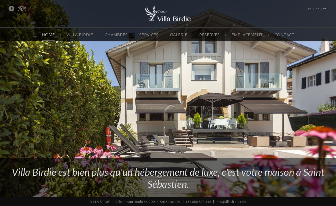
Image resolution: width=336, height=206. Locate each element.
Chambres (116, 34)
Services (148, 34)
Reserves (209, 34)
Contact (284, 34)
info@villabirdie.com (231, 201)
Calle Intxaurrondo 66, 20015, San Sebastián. (147, 201)
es (309, 9)
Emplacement (247, 34)
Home (48, 34)
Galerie (178, 34)
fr (324, 9)
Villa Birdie (79, 34)
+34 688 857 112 (198, 201)
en (317, 9)
